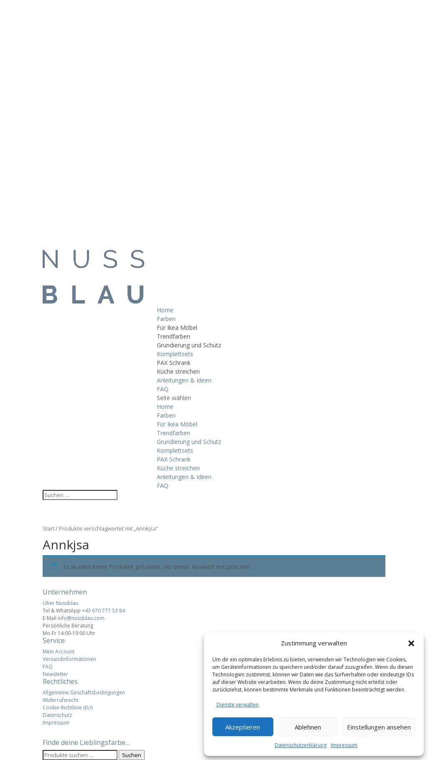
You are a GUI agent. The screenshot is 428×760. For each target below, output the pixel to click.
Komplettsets (175, 354)
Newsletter (55, 674)
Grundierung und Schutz (189, 345)
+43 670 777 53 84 (103, 610)
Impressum (344, 745)
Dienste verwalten (238, 704)
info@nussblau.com (81, 618)
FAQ (162, 389)
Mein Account (58, 651)
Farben (166, 319)
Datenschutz (57, 715)
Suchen (131, 755)
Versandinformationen (69, 659)
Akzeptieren (242, 727)
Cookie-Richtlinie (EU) (67, 707)
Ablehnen (308, 727)
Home (165, 310)
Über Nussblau (60, 603)
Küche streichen (178, 371)
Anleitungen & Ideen (184, 380)
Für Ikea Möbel (177, 328)
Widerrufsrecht (60, 700)
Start (48, 528)
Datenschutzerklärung (300, 745)
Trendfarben (173, 336)
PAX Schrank (174, 363)
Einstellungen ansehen (379, 727)
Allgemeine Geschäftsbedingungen (84, 692)
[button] (411, 643)
